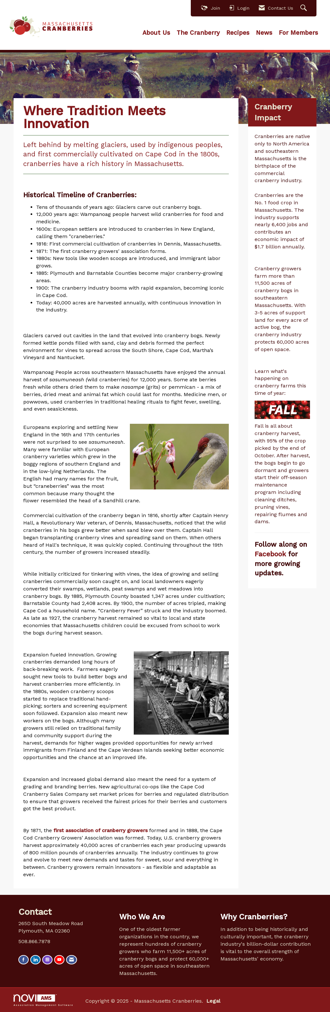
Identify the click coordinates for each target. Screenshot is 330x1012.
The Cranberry (198, 32)
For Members (298, 32)
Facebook (271, 554)
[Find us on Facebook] (23, 959)
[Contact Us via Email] (71, 959)
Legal (213, 1001)
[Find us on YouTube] (59, 959)
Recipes (237, 32)
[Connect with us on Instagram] (47, 959)
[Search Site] (304, 8)
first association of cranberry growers (100, 830)
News (264, 32)
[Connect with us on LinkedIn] (35, 959)
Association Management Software (43, 1000)
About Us (156, 32)
